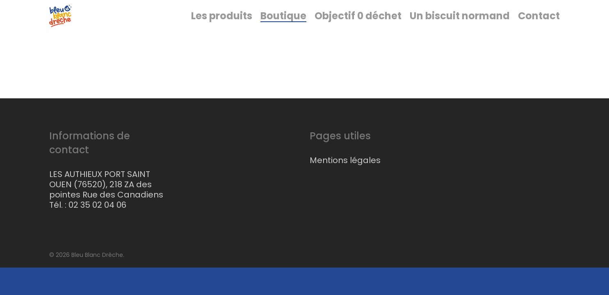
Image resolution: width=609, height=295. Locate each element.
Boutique (283, 33)
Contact (539, 33)
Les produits (221, 33)
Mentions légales (345, 160)
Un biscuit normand (460, 33)
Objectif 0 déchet (358, 33)
